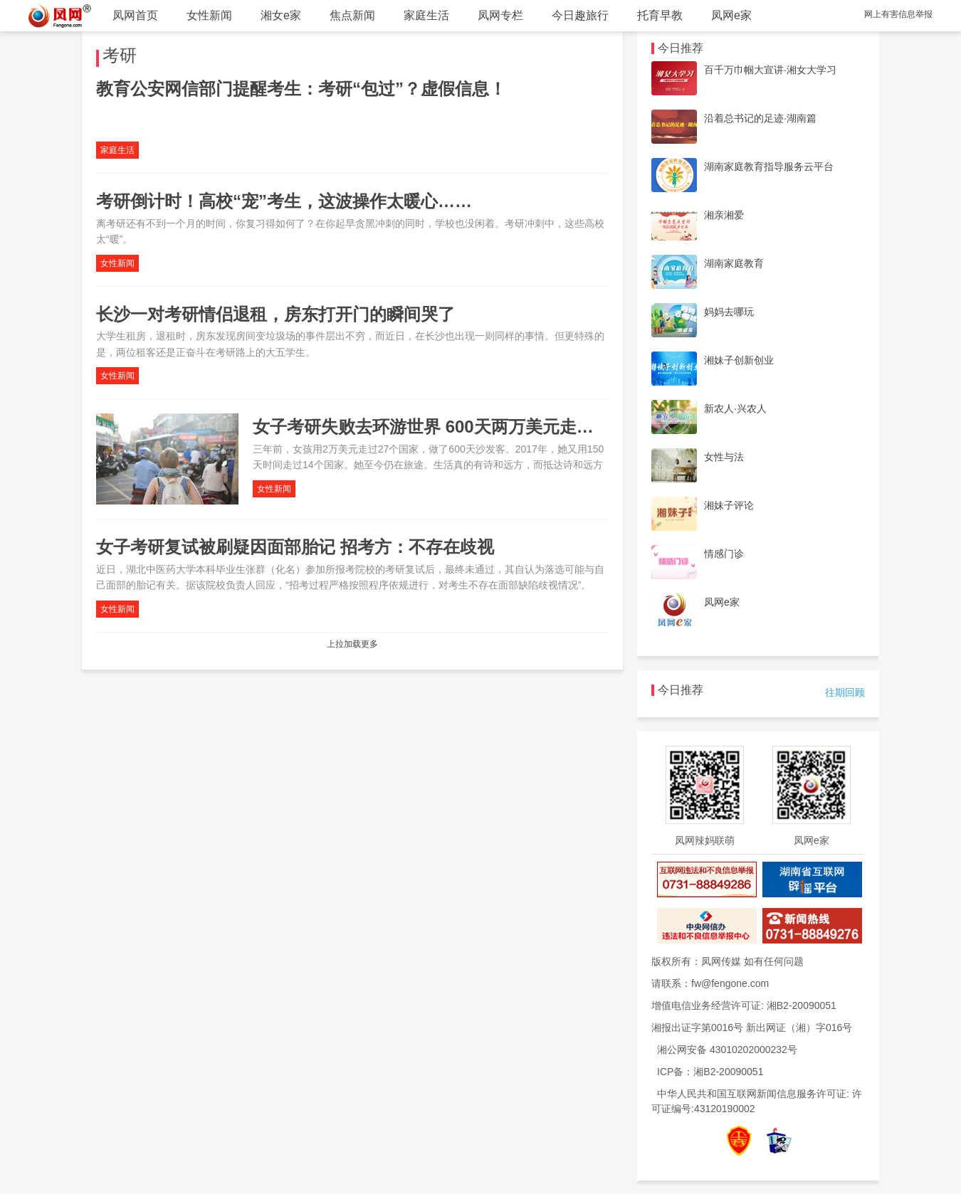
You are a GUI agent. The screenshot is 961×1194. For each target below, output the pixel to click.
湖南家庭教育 (734, 263)
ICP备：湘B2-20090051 (710, 1071)
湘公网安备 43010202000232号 (727, 1049)
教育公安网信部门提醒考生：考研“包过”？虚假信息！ (301, 88)
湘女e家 (281, 15)
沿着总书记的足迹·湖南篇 (760, 118)
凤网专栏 (500, 15)
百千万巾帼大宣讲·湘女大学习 (770, 69)
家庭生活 (426, 15)
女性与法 (724, 457)
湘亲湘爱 (724, 215)
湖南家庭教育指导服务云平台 (769, 166)
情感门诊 (724, 553)
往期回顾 (845, 692)
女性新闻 (209, 15)
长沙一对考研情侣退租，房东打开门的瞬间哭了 (275, 314)
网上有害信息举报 (898, 14)
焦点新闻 (352, 15)
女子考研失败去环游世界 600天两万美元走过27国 (441, 426)
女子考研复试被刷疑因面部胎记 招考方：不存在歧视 (295, 546)
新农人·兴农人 (735, 408)
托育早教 (660, 15)
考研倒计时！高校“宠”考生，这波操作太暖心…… (284, 201)
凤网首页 (135, 15)
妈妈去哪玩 (729, 311)
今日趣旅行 (580, 15)
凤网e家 (731, 15)
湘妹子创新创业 (739, 360)
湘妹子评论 (729, 505)
